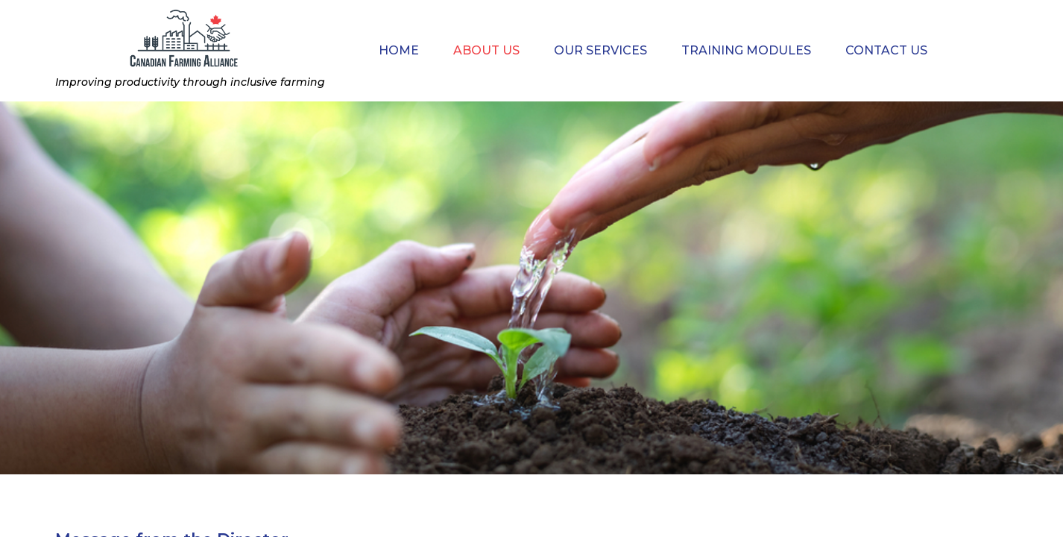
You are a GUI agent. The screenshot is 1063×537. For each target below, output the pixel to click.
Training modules (746, 50)
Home (399, 50)
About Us (486, 50)
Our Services (600, 50)
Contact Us (886, 50)
